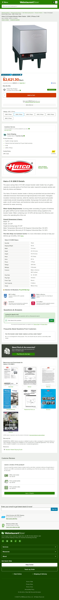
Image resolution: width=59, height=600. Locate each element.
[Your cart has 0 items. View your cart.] (54, 2)
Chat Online (17, 574)
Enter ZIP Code (8, 130)
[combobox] (29, 6)
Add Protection (51, 89)
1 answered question (15, 20)
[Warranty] (48, 376)
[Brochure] (48, 399)
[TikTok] (15, 541)
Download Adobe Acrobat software (37, 435)
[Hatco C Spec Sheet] (10, 376)
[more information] (24, 136)
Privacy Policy (44, 324)
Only (4, 77)
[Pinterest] (20, 541)
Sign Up (54, 509)
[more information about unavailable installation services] (29, 129)
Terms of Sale (29, 581)
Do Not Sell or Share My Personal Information (29, 592)
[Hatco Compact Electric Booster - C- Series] (29, 399)
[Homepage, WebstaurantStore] (29, 2)
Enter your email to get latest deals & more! (16, 506)
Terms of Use (36, 324)
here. (22, 236)
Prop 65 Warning (24, 290)
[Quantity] (5, 95)
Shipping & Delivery (39, 574)
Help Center (29, 565)
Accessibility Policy (29, 589)
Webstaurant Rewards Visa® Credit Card (32, 102)
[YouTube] (7, 541)
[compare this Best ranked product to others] (53, 151)
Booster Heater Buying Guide (19, 449)
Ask (51, 320)
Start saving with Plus (11, 518)
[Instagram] (3, 541)
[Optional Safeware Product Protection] (10, 399)
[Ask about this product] (29, 320)
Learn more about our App (13, 527)
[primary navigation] (5, 2)
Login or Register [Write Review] (29, 493)
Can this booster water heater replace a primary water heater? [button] (23, 334)
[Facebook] (11, 541)
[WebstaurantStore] (22, 533)
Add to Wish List (29, 105)
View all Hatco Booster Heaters (43, 167)
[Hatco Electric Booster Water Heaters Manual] (29, 376)
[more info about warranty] (20, 90)
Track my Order (30, 569)
